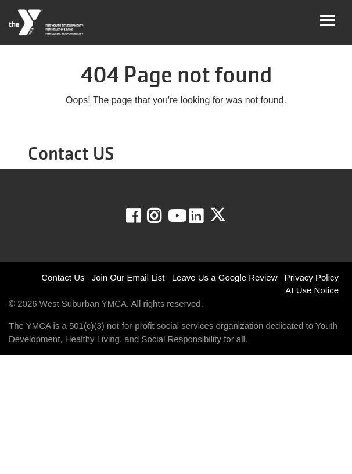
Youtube (176, 216)
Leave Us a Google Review (225, 277)
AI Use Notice (312, 290)
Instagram (162, 216)
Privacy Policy (312, 277)
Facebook (141, 216)
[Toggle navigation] (327, 20)
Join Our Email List (128, 277)
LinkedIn (204, 216)
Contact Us (62, 277)
